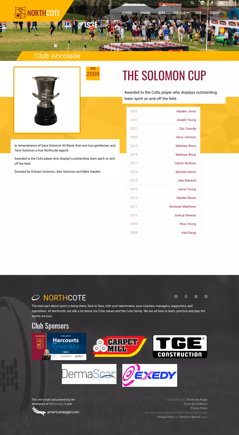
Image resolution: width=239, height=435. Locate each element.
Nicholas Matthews (182, 206)
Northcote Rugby (197, 399)
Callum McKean (185, 163)
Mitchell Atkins (186, 172)
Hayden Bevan (186, 198)
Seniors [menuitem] (127, 13)
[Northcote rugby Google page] (221, 3)
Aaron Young (187, 189)
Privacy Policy (199, 408)
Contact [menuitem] (215, 13)
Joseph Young (186, 120)
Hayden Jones (186, 111)
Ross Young (188, 224)
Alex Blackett (187, 180)
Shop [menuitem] (198, 13)
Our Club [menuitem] (179, 13)
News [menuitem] (161, 13)
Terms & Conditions (195, 403)
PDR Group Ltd (57, 403)
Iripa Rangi (188, 233)
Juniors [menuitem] (145, 13)
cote (59, 298)
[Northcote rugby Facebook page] (212, 3)
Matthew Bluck (186, 146)
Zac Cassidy (187, 128)
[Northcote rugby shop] (203, 3)
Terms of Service (190, 416)
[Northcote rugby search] (192, 3)
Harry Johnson (186, 137)
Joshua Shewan (185, 215)
